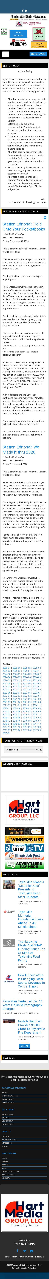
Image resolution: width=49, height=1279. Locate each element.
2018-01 (27, 723)
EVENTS (6, 1136)
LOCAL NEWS (8, 1114)
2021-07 (6, 702)
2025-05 (27, 667)
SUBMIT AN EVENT (9, 1140)
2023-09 (37, 680)
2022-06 (27, 692)
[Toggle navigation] (5, 54)
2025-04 (37, 667)
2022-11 (17, 689)
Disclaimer (39, 1257)
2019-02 (37, 717)
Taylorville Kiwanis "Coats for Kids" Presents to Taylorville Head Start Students (31, 889)
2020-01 (27, 714)
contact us (33, 1079)
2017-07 (6, 730)
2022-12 (6, 689)
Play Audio (12, 750)
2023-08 (6, 683)
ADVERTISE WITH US (10, 1096)
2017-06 (17, 730)
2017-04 (27, 730)
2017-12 (37, 723)
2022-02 (27, 695)
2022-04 (6, 695)
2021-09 (27, 699)
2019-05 (17, 717)
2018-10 (17, 720)
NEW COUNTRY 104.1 (11, 1171)
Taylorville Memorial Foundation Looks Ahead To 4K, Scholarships (30, 919)
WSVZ (5, 1168)
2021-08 (37, 699)
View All (24, 1046)
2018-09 (27, 720)
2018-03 (17, 723)
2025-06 (17, 667)
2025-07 (6, 667)
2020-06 (17, 711)
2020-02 (17, 714)
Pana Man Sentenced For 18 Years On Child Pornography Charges (22, 1005)
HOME (5, 1093)
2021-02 (17, 705)
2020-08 (37, 708)
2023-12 (17, 680)
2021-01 (27, 705)
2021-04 (37, 702)
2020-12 (37, 705)
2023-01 (37, 686)
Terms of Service (26, 1257)
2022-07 (17, 692)
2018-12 (6, 720)
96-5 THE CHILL (8, 1175)
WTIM (5, 1158)
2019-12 (37, 714)
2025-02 (17, 671)
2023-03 (17, 686)
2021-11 (6, 699)
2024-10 (6, 674)
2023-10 (27, 680)
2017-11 (6, 727)
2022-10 (27, 689)
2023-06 (27, 683)
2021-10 (17, 699)
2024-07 (37, 674)
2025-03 (6, 671)
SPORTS (6, 1118)
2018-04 (6, 723)
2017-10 (17, 727)
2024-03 (37, 677)
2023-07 (17, 683)
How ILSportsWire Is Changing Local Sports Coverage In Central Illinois (31, 980)
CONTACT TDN (8, 1102)
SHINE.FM (6, 1178)
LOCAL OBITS (8, 1124)
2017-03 (37, 730)
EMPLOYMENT (8, 1099)
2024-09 (17, 674)
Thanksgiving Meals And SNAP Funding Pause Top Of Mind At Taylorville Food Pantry (31, 951)
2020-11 (6, 708)
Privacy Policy (11, 1257)
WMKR (5, 1161)
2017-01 (6, 733)
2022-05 (37, 692)
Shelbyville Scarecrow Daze (39, 44)
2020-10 (17, 708)
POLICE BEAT (8, 1121)
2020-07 (6, 711)
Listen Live (38, 54)
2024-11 (37, 671)
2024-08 (27, 674)
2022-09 (37, 689)
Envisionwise (22, 1268)
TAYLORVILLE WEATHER (24, 780)
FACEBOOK (7, 1143)
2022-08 (6, 692)
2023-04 (6, 686)
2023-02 (27, 686)
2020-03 (6, 714)
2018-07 (37, 720)
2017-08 (37, 727)
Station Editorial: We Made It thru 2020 (21, 449)
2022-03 (17, 695)
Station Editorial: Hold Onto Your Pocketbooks (24, 226)
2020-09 (27, 708)
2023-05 (37, 683)
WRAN (5, 1165)
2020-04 (37, 711)
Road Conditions (18, 34)
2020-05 (27, 711)
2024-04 (27, 677)
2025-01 (27, 671)
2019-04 (27, 717)
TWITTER (6, 1146)
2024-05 (17, 677)
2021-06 (17, 702)
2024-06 (6, 677)
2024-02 (6, 680)
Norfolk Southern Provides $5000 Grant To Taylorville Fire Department (31, 1027)
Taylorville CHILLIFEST (39, 34)
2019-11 (6, 717)
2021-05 (27, 702)
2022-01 (37, 695)
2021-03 (6, 705)
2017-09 (27, 727)
